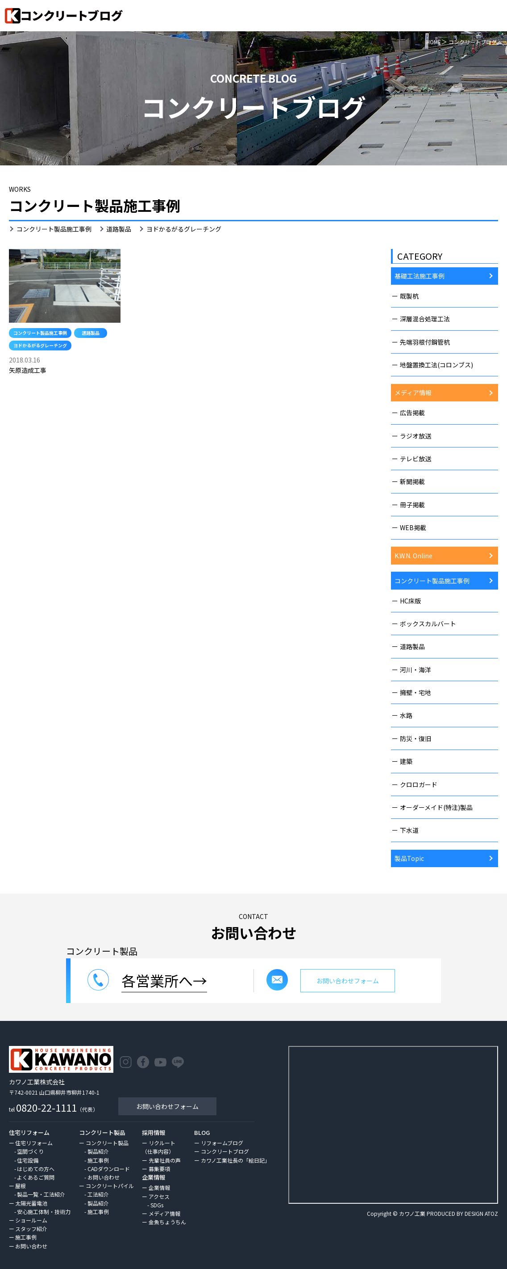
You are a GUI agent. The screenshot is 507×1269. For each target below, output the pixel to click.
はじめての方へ (35, 1168)
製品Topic (409, 858)
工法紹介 (98, 1194)
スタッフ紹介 (31, 1228)
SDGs (156, 1205)
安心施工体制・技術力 (44, 1211)
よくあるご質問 (35, 1177)
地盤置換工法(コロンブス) (436, 364)
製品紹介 (98, 1151)
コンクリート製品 (107, 1143)
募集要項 (159, 1168)
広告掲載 (412, 412)
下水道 (409, 830)
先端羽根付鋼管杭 (425, 341)
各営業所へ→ (164, 980)
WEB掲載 (413, 527)
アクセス (159, 1196)
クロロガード (418, 784)
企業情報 (159, 1187)
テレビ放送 (415, 458)
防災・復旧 (415, 738)
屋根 (20, 1185)
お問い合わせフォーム (167, 1106)
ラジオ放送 (415, 435)
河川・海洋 (415, 669)
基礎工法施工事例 (420, 275)
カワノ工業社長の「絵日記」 (235, 1160)
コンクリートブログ (225, 1151)
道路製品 (118, 228)
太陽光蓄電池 (31, 1203)
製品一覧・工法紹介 (41, 1194)
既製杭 (409, 295)
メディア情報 (413, 392)
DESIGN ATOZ (481, 1213)
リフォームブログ (222, 1143)
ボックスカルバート (428, 623)
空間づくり (30, 1151)
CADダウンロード (108, 1168)
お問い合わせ (31, 1246)
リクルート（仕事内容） (158, 1147)
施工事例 (26, 1237)
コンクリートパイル (110, 1185)
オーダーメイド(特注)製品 (436, 807)
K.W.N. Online (413, 555)
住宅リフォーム (34, 1143)
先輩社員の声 (165, 1160)
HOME (433, 42)
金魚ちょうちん (167, 1222)
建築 (406, 761)
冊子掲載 (412, 504)
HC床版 (410, 600)
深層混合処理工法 (425, 318)
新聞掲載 (412, 481)
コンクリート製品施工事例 (54, 228)
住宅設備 (27, 1160)
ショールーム (31, 1220)
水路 (406, 715)
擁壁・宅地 (415, 692)
